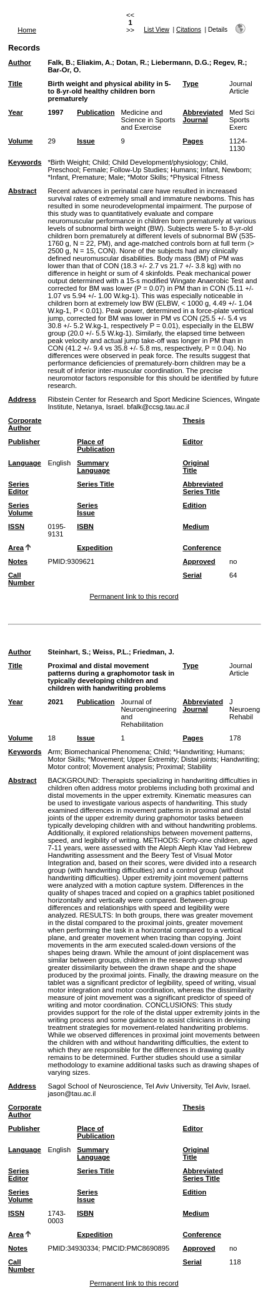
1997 (55, 112)
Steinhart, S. (67, 652)
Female (94, 169)
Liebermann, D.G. (180, 62)
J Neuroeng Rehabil (244, 709)
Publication (95, 112)
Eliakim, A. (94, 62)
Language (24, 463)
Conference (201, 547)
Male (115, 177)
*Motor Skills (146, 177)
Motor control (67, 766)
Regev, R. (229, 62)
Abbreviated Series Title (202, 487)
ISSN (16, 526)
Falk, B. (59, 62)
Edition (194, 505)
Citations (188, 29)
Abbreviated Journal (202, 116)
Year (15, 112)
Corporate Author (24, 424)
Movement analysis (122, 766)
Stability (199, 766)
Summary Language (93, 466)
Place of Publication (95, 445)
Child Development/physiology (159, 162)
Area (16, 547)
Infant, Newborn (225, 169)
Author (19, 62)
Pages (192, 141)
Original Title (195, 466)
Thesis (193, 420)
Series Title (95, 484)
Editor (192, 441)
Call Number (21, 578)
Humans (184, 169)
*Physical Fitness (196, 177)
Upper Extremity (152, 759)
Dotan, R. (131, 62)
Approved (198, 561)
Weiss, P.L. (111, 652)
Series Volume (20, 509)
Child (100, 162)
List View (156, 29)
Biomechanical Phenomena (106, 751)
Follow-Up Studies (138, 169)
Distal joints (199, 759)
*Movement (106, 759)
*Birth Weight (67, 162)
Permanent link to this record (133, 596)
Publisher (24, 441)
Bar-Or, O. (64, 70)
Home (26, 30)
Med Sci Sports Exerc (241, 120)
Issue (86, 141)
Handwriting (239, 759)
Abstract (22, 191)
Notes (17, 561)
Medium (195, 526)
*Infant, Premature (75, 177)
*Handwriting (192, 751)
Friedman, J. (153, 652)
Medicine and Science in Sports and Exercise (148, 120)
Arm (54, 751)
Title (15, 83)
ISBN (85, 526)
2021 (55, 702)
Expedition (94, 547)
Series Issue (87, 509)
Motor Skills (65, 759)
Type (190, 83)
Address (22, 399)
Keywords (24, 162)
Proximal (170, 766)
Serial (191, 575)
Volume (20, 141)
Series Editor (18, 487)
